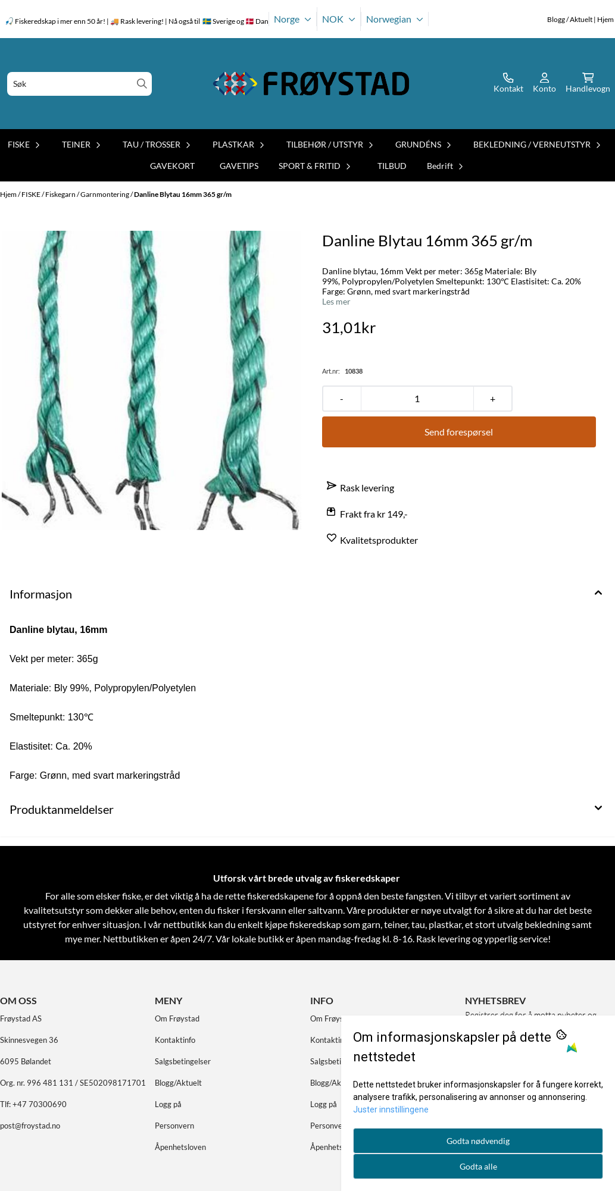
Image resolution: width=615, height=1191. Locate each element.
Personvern (174, 1125)
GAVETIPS (239, 166)
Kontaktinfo (175, 1040)
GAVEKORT (172, 166)
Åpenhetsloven (180, 1147)
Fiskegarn (61, 194)
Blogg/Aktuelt (178, 1082)
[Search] (142, 83)
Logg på (168, 1104)
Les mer (336, 301)
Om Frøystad (177, 1018)
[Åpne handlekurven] (588, 84)
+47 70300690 (40, 1104)
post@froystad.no (30, 1125)
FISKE (31, 194)
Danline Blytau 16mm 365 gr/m (183, 194)
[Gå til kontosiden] (508, 84)
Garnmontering (105, 194)
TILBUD (392, 166)
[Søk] (79, 84)
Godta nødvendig (478, 1141)
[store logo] (311, 83)
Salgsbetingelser (183, 1061)
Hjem (9, 194)
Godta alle (478, 1166)
